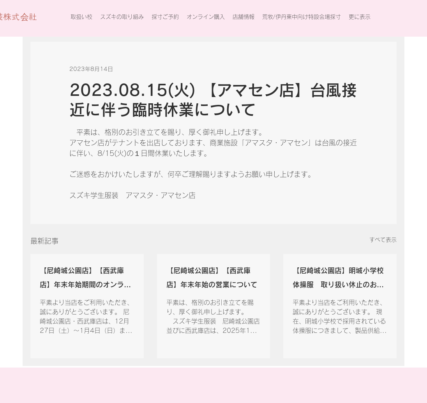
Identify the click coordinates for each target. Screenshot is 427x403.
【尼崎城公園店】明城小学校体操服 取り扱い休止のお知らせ (338, 279)
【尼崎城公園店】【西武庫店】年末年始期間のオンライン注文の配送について (85, 279)
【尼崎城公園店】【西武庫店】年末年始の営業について (212, 277)
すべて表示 (383, 239)
